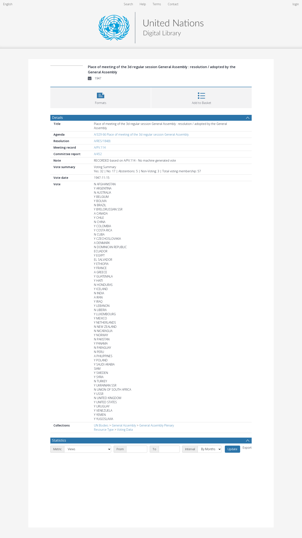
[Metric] (87, 449)
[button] (100, 97)
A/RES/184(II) (102, 141)
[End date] (169, 449)
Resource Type (104, 430)
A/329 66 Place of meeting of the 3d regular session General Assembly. (141, 134)
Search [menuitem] (128, 4)
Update (232, 449)
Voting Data (125, 430)
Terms (157, 4)
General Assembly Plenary (156, 425)
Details (57, 117)
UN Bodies (101, 425)
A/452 (98, 154)
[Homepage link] (151, 26)
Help (143, 4)
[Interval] (209, 449)
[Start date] (136, 449)
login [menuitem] (296, 4)
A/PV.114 (100, 147)
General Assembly (124, 425)
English (7, 4)
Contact (173, 4)
